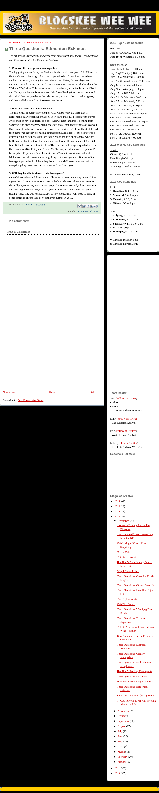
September (124, 721)
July (120, 731)
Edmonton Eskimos (87, 211)
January (122, 761)
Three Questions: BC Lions (132, 676)
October (122, 715)
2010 (118, 773)
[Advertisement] (32, 359)
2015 (118, 501)
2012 (118, 516)
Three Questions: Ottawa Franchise (136, 585)
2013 (118, 511)
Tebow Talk (123, 552)
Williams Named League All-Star (135, 681)
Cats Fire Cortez (126, 604)
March (121, 751)
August (122, 726)
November (124, 710)
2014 (118, 506)
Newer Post (9, 392)
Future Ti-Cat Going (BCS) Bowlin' (136, 695)
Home (52, 392)
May (120, 741)
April (121, 746)
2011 (118, 768)
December (124, 520)
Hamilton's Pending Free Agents (134, 671)
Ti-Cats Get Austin (127, 557)
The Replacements (127, 599)
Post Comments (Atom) (30, 400)
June (120, 736)
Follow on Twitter (126, 398)
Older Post (95, 392)
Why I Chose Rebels (128, 571)
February (123, 756)
